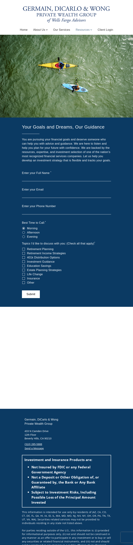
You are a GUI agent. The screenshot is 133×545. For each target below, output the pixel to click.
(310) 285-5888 (33, 444)
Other (30, 282)
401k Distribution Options (43, 257)
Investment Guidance (41, 261)
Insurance (33, 278)
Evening (32, 236)
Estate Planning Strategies (44, 270)
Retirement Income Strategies (46, 253)
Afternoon (33, 232)
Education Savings (39, 265)
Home (24, 29)
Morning (32, 228)
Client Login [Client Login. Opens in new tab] (105, 29)
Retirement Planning (40, 249)
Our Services (61, 29)
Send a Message (34, 448)
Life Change (35, 274)
